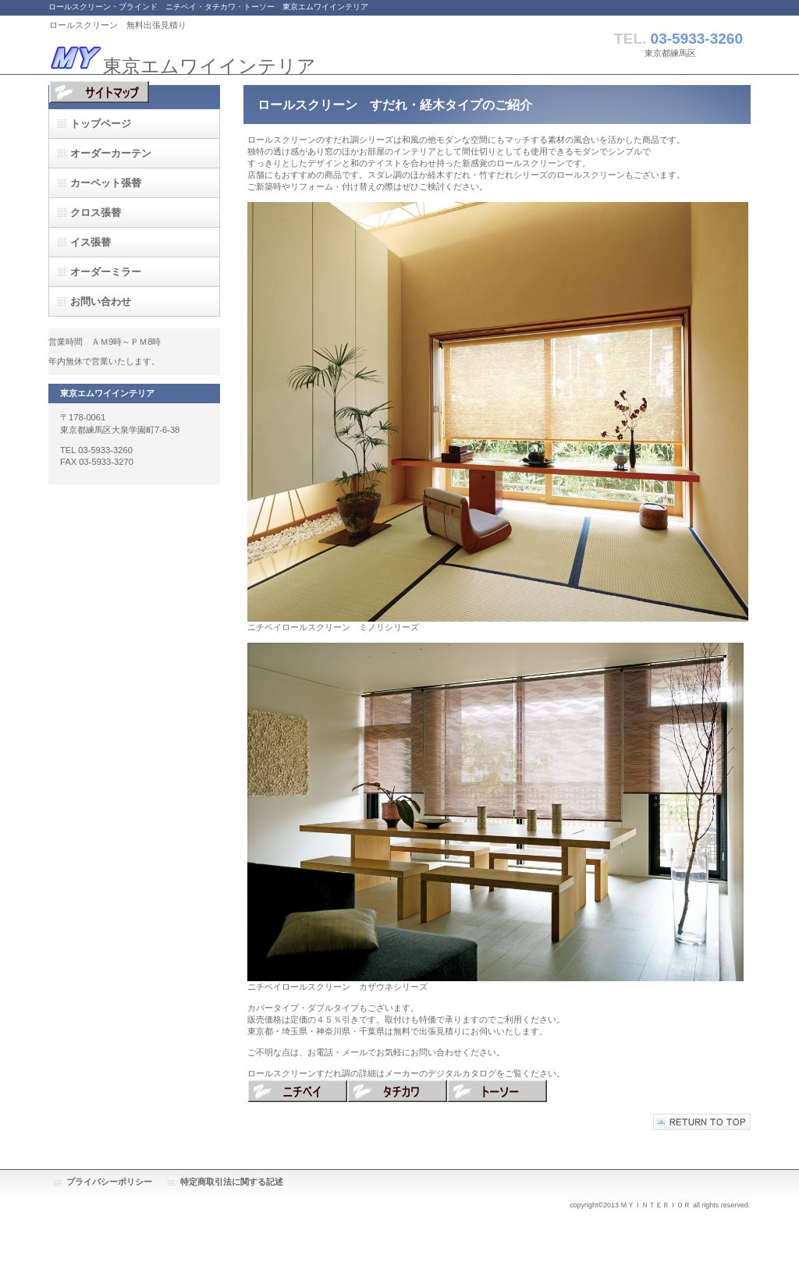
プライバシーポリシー (109, 1181)
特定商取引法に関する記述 (231, 1181)
